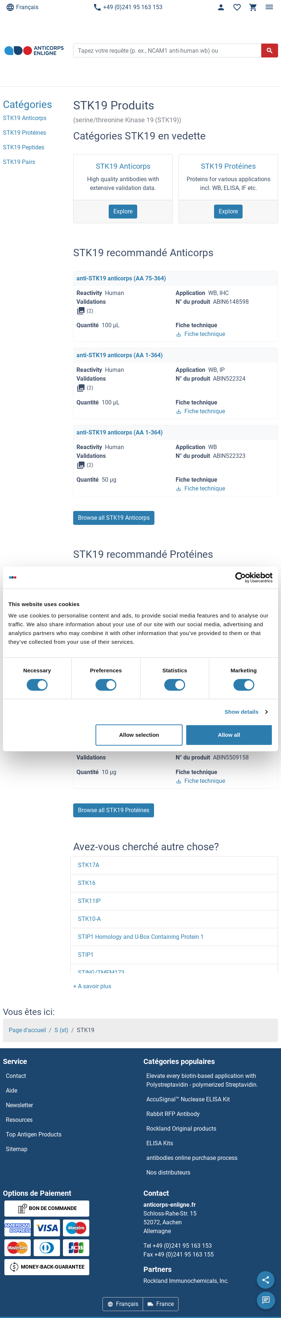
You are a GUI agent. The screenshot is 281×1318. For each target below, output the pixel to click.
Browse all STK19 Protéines (113, 810)
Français (22, 7)
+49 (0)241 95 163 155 (184, 1254)
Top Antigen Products (33, 1134)
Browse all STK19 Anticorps (114, 517)
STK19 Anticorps (123, 166)
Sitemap (16, 1149)
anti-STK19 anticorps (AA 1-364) (119, 355)
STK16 (86, 883)
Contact (16, 1075)
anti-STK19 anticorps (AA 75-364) (121, 278)
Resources (19, 1119)
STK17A (88, 865)
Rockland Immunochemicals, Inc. (186, 1280)
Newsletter (19, 1105)
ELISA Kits (159, 1143)
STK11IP (89, 900)
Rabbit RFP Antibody (173, 1113)
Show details (242, 712)
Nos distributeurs (168, 1172)
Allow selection (139, 735)
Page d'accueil (27, 1030)
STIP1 (86, 954)
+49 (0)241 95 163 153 (127, 7)
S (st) (61, 1030)
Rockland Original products (181, 1128)
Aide (11, 1090)
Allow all (229, 735)
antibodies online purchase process (191, 1157)
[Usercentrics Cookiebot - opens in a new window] (241, 577)
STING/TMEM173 (101, 972)
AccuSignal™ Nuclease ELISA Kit (188, 1099)
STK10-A (89, 918)
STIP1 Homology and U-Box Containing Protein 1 (141, 936)
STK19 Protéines (228, 166)
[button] (92, 986)
